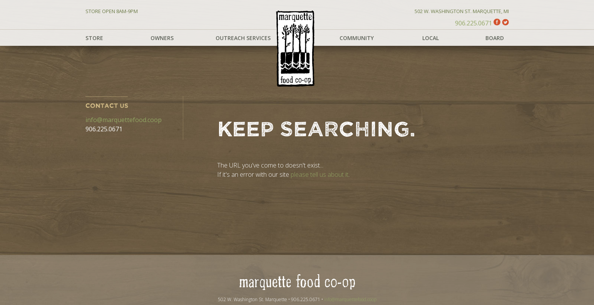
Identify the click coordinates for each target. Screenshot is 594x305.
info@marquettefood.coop (123, 120)
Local (430, 38)
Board (494, 38)
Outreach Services (243, 38)
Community (357, 38)
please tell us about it (319, 174)
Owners (162, 38)
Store (94, 38)
